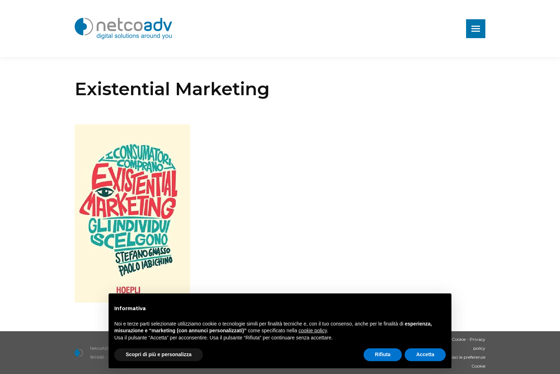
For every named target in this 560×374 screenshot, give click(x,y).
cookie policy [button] (313, 330)
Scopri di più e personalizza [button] (158, 354)
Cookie (459, 339)
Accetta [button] (425, 354)
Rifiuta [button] (383, 354)
